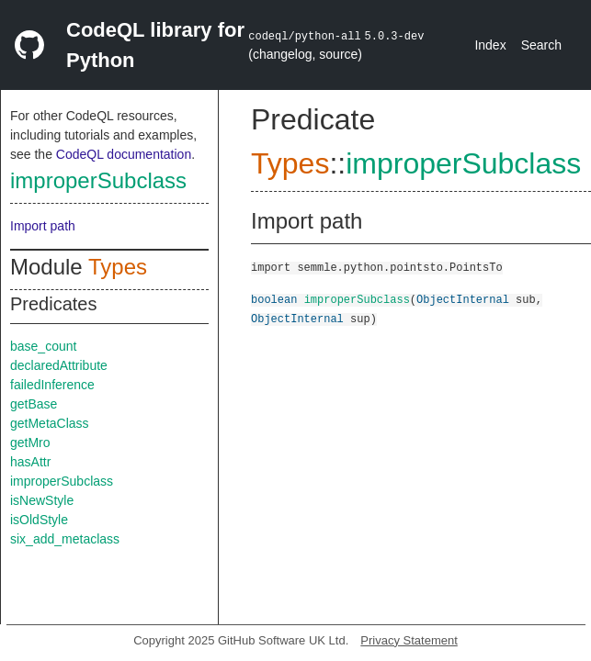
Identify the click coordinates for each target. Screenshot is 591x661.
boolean (274, 299)
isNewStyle (42, 500)
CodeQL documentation (123, 154)
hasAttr (30, 461)
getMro (30, 442)
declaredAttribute (59, 365)
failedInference (52, 384)
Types (117, 266)
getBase (33, 404)
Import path (42, 225)
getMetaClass (49, 423)
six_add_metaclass (64, 539)
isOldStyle (39, 519)
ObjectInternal (462, 299)
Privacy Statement (409, 640)
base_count (43, 346)
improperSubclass (98, 180)
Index (490, 45)
